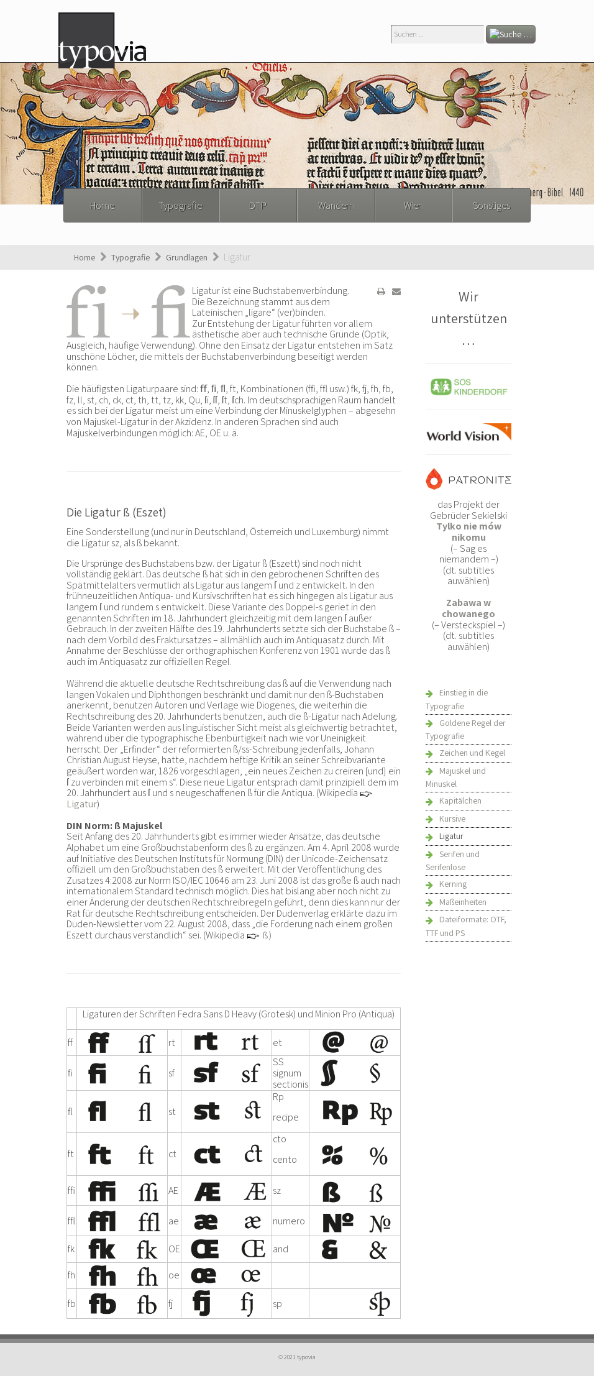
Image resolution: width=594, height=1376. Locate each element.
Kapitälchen (460, 800)
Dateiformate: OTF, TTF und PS (466, 926)
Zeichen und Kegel (472, 752)
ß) (267, 935)
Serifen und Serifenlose (453, 860)
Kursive (452, 818)
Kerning (453, 883)
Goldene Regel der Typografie (466, 729)
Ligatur (81, 803)
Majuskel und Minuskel (456, 777)
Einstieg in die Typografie (457, 699)
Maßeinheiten (463, 901)
